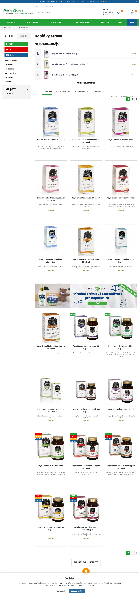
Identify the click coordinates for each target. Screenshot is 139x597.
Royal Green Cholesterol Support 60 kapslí (86, 431)
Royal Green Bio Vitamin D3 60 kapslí (121, 326)
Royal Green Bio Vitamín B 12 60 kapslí (121, 246)
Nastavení (61, 591)
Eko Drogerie (32, 22)
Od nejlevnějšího (81, 91)
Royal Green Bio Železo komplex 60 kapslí (70, 64)
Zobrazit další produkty (86, 511)
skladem (10, 93)
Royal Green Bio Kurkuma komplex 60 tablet (86, 246)
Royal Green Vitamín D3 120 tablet (86, 191)
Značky (120, 22)
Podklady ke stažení (70, 572)
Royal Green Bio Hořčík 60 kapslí (66, 54)
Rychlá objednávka (107, 12)
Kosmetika (11, 22)
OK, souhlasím (76, 591)
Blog (132, 22)
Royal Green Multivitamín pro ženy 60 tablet (51, 192)
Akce (8, 49)
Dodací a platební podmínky (24, 562)
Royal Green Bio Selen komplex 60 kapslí (86, 379)
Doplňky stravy (82, 22)
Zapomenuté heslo (70, 566)
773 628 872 (118, 562)
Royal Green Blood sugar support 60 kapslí (121, 431)
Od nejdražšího (98, 91)
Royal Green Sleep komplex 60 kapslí (86, 326)
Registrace (70, 569)
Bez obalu (105, 22)
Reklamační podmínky (24, 566)
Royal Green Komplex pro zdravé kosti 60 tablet (51, 379)
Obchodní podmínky (24, 569)
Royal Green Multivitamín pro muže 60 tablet (51, 246)
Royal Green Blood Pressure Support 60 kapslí (86, 482)
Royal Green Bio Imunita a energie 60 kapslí (51, 326)
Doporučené (47, 91)
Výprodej (10, 55)
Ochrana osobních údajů (24, 572)
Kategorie (9, 36)
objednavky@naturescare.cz (119, 567)
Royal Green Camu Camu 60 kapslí (121, 191)
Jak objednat (44, 6)
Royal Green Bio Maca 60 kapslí (65, 75)
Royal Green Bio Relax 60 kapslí (121, 378)
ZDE (105, 1)
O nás (37, 6)
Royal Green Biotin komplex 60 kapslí (51, 482)
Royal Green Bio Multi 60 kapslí (51, 430)
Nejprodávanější (63, 91)
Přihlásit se (105, 14)
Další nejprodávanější (86, 82)
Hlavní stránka (7, 27)
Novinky (9, 44)
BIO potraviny (56, 22)
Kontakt (52, 6)
